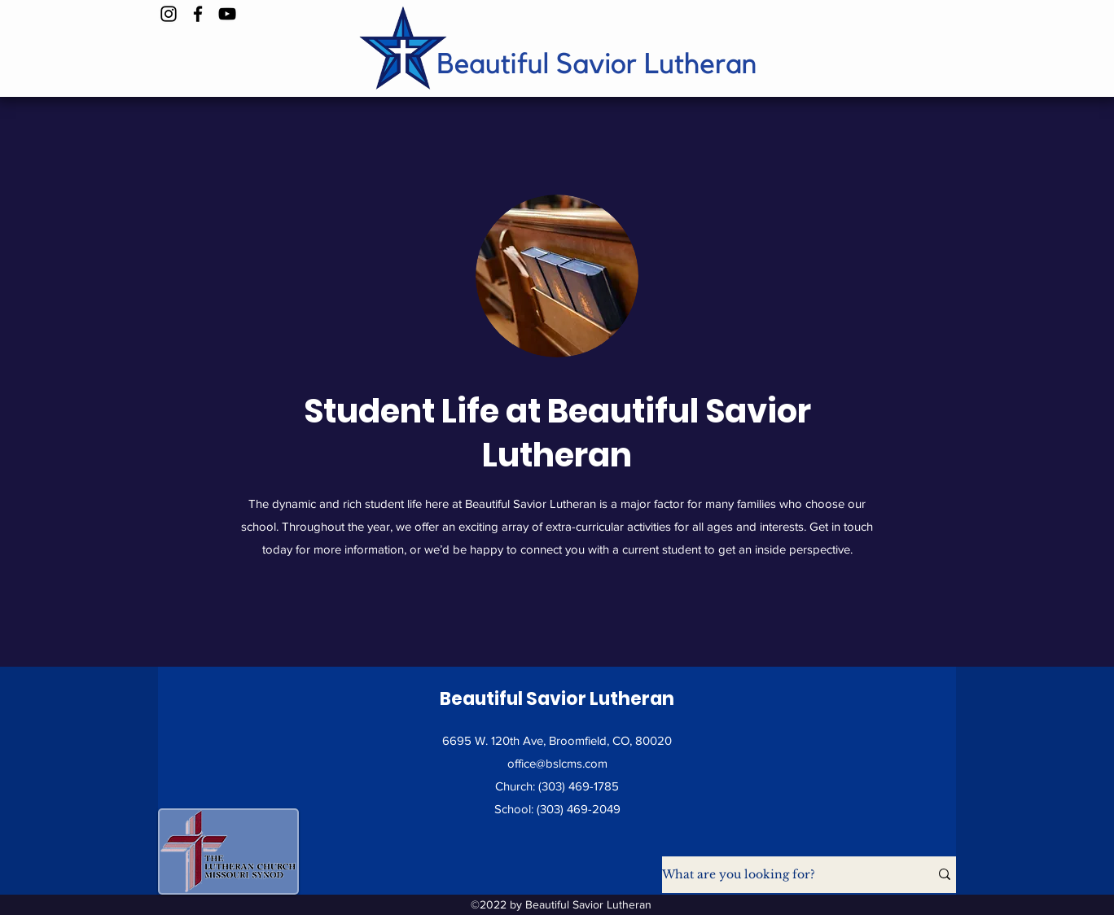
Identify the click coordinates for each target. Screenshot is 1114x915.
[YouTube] (227, 13)
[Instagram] (168, 13)
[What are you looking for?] (783, 874)
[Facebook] (197, 13)
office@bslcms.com (557, 763)
